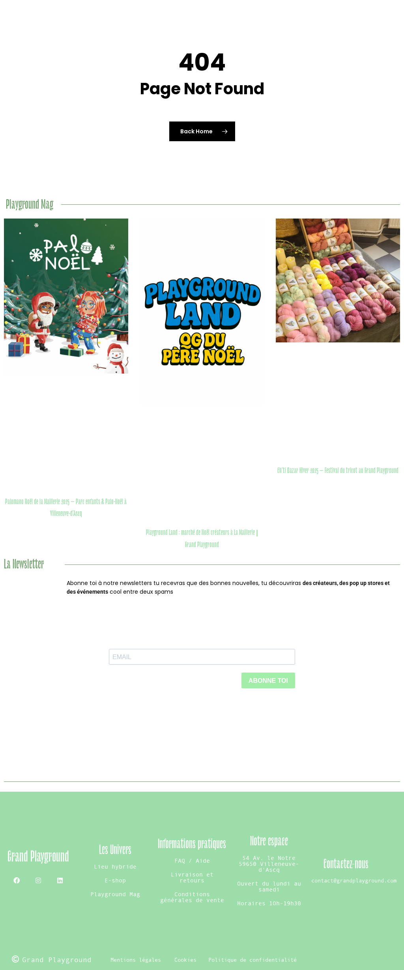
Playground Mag (115, 894)
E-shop (115, 880)
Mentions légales (135, 960)
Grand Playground (38, 856)
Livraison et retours (192, 877)
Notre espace (269, 841)
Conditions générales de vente (192, 897)
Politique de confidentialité (252, 960)
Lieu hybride (115, 866)
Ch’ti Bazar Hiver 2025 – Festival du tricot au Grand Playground (337, 470)
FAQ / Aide (192, 860)
